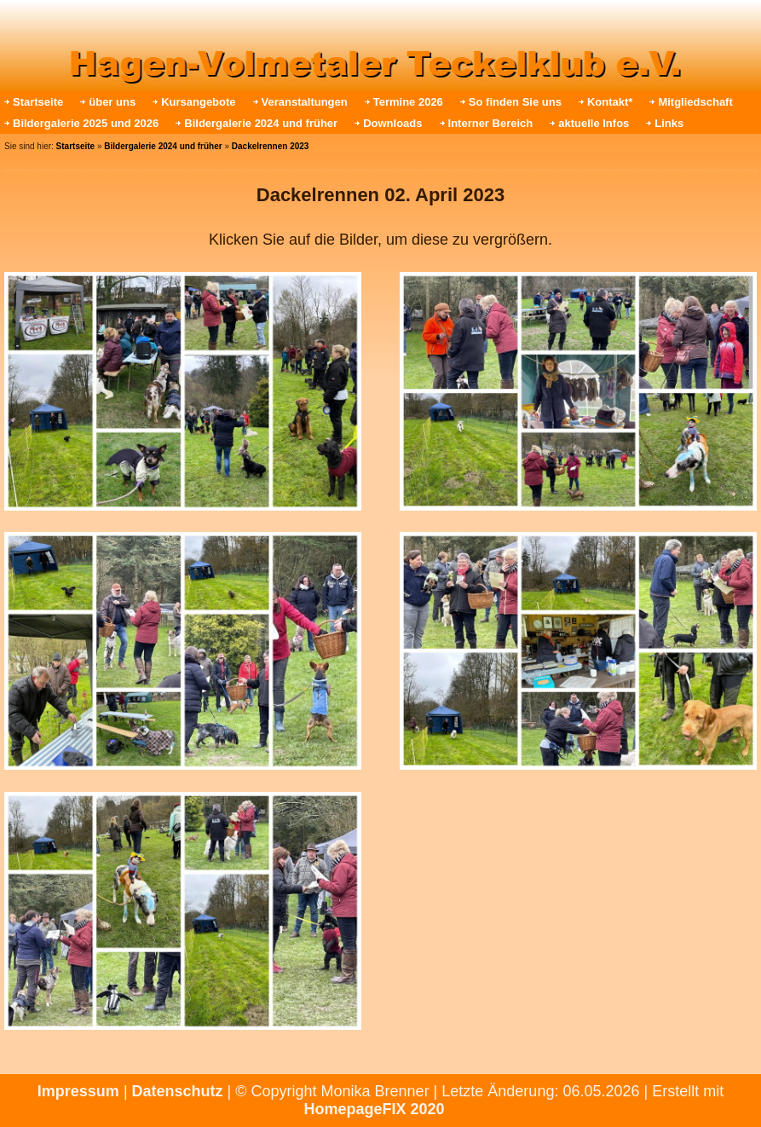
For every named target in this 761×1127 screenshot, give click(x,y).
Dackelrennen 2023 (270, 146)
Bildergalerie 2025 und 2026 (86, 123)
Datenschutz (177, 1091)
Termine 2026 (408, 101)
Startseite (38, 101)
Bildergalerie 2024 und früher (260, 123)
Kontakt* (609, 101)
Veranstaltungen (305, 101)
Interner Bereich (490, 123)
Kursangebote (198, 101)
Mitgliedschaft (695, 101)
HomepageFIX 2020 (373, 1109)
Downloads (392, 123)
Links (668, 123)
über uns (112, 101)
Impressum (78, 1091)
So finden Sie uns (515, 101)
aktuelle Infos (593, 123)
